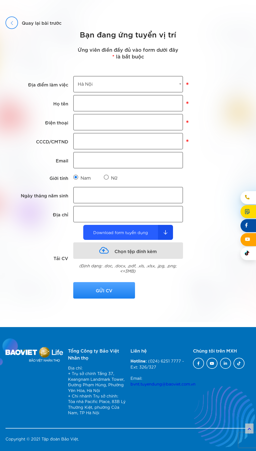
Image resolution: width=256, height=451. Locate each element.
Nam (85, 178)
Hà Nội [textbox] (85, 84)
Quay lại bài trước (34, 22)
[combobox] (128, 84)
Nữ (114, 178)
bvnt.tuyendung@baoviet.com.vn (163, 383)
